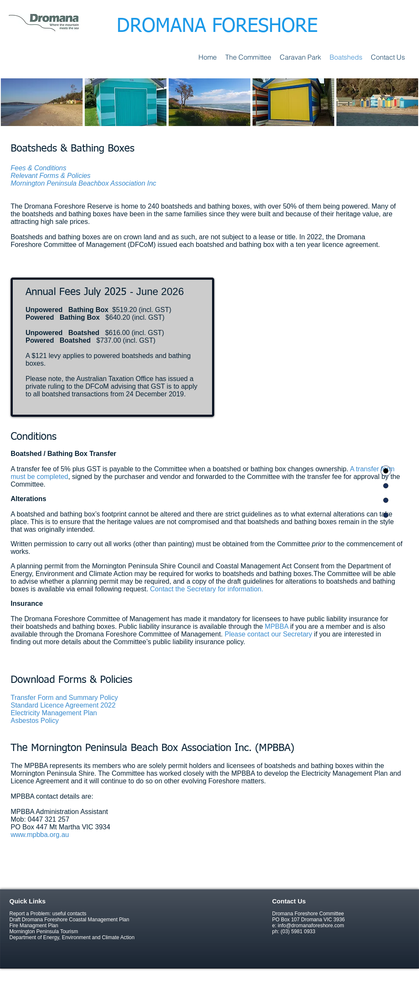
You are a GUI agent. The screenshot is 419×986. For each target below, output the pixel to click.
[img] (42, 102)
